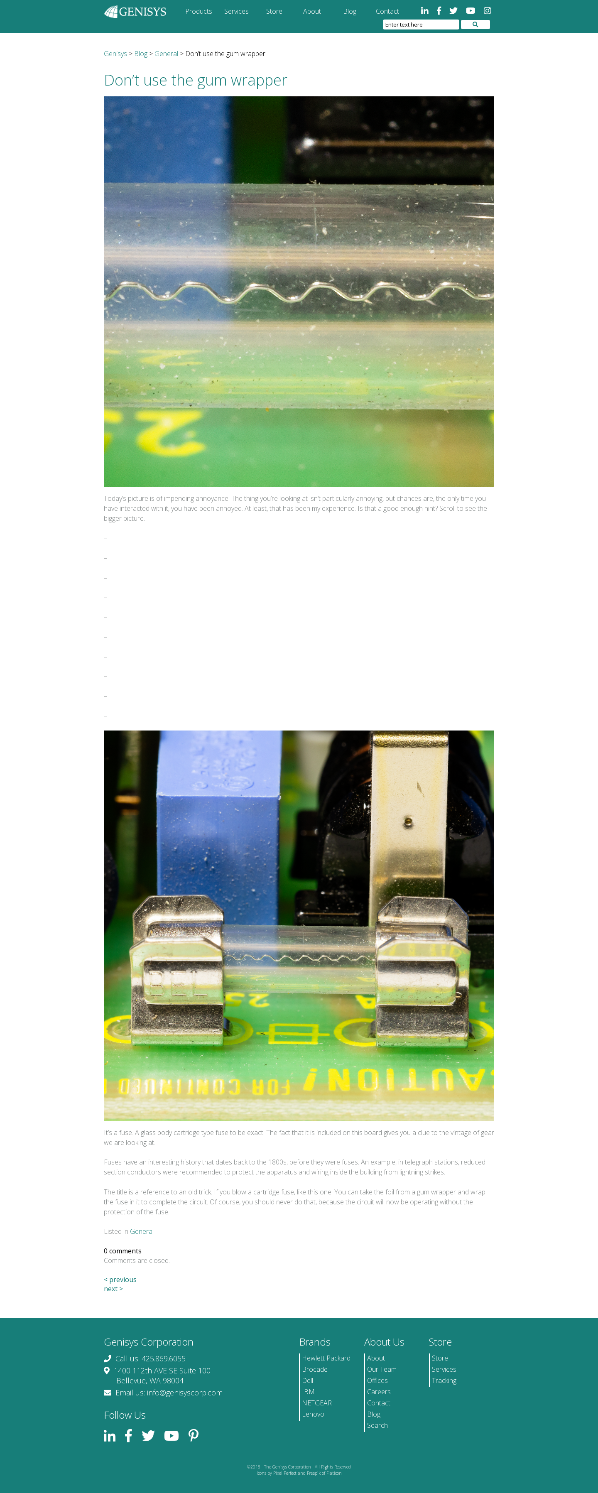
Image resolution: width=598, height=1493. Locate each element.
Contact (387, 11)
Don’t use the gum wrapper (195, 80)
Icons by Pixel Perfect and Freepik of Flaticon (299, 1473)
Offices (377, 1380)
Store (274, 11)
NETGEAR (317, 1402)
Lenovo (313, 1414)
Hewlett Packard (326, 1358)
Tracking (444, 1380)
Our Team (382, 1369)
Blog (349, 11)
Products (198, 11)
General (142, 1231)
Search (377, 1425)
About (312, 11)
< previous (120, 1279)
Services (236, 11)
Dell (307, 1380)
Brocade (315, 1369)
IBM (308, 1391)
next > (113, 1288)
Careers (379, 1391)
